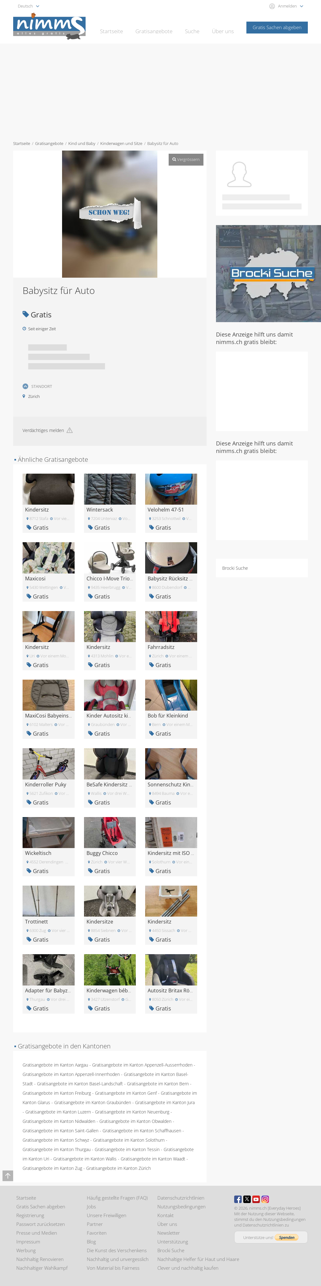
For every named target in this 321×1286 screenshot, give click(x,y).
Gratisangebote (160, 27)
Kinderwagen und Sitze (121, 143)
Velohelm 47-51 (166, 509)
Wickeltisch (38, 853)
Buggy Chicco (102, 853)
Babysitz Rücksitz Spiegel (177, 578)
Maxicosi (35, 578)
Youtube (256, 1199)
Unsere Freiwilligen (106, 1215)
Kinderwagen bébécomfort (118, 990)
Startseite (121, 27)
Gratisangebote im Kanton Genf (126, 1093)
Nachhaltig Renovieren (40, 1259)
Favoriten (97, 1233)
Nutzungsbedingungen (181, 1206)
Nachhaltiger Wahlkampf (42, 1268)
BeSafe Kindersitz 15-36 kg (117, 784)
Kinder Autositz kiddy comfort (122, 715)
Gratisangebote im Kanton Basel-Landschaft (80, 1084)
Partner (95, 1224)
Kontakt (165, 1215)
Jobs (91, 1206)
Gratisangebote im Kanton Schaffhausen (142, 1131)
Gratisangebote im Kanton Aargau (55, 1065)
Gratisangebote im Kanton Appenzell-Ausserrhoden (142, 1065)
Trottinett (36, 921)
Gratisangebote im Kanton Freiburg (57, 1093)
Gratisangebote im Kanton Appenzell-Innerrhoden (71, 1074)
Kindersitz (37, 509)
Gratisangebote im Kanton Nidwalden (59, 1121)
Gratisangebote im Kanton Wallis (85, 1159)
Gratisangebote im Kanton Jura (165, 1102)
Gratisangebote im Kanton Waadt (153, 1159)
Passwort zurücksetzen (40, 1224)
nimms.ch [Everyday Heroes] (275, 1208)
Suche (195, 27)
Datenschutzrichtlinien (180, 1198)
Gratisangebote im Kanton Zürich (118, 1168)
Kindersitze (100, 921)
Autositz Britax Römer (173, 990)
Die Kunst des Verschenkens (117, 1250)
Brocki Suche (235, 568)
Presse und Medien (36, 1233)
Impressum (28, 1241)
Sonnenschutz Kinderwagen (181, 784)
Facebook (238, 1199)
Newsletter (168, 1233)
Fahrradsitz (161, 647)
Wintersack (100, 509)
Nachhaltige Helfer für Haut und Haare (198, 1259)
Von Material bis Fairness (113, 1268)
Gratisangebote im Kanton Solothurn (129, 1140)
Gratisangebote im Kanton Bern (158, 1084)
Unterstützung (172, 1241)
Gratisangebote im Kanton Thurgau (57, 1149)
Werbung (26, 1250)
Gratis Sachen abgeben (277, 27)
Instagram (265, 1199)
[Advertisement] (160, 90)
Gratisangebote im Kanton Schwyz (56, 1140)
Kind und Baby (81, 143)
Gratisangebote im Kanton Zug (52, 1168)
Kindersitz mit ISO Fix (172, 853)
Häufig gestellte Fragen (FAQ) (117, 1198)
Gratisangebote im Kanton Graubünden (92, 1102)
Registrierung (30, 1215)
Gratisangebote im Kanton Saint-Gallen (60, 1131)
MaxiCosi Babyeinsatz (50, 715)
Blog (91, 1241)
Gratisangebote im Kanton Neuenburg (132, 1112)
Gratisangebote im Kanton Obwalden (135, 1121)
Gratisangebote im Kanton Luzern (58, 1112)
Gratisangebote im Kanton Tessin (127, 1149)
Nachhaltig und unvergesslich (118, 1259)
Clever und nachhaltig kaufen (187, 1268)
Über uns (224, 27)
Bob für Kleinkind (168, 715)
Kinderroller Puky (45, 784)
